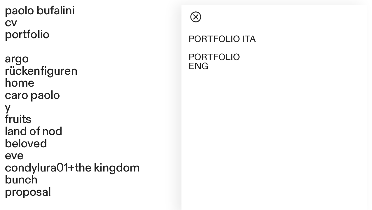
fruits (18, 119)
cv (11, 23)
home (19, 83)
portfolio (27, 35)
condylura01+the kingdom (72, 168)
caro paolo (32, 95)
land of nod (33, 131)
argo (17, 59)
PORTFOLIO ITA (222, 39)
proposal (28, 192)
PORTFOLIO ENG (214, 61)
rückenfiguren (41, 71)
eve (14, 156)
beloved (26, 144)
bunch (21, 180)
